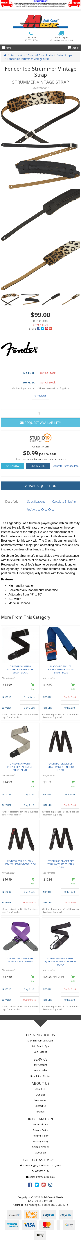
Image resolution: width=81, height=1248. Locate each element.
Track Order (40, 1070)
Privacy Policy (40, 1130)
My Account (40, 1064)
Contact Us (40, 1105)
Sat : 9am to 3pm (40, 1046)
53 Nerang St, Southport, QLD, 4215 (40, 1165)
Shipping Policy (40, 1147)
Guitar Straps (64, 55)
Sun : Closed (40, 1051)
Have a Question (41, 485)
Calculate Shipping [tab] (64, 501)
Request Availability (40, 422)
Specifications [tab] (36, 501)
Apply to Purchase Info (66, 465)
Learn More (38, 465)
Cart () (73, 47)
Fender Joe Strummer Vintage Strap (28, 59)
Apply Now (12, 465)
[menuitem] (39, 328)
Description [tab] (12, 501)
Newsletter (41, 1100)
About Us (40, 1089)
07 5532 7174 (40, 1171)
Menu (7, 47)
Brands (41, 1111)
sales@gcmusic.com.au (40, 1176)
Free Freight (61, 38)
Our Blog (40, 1094)
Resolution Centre (40, 1076)
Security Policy (40, 1141)
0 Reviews (40, 395)
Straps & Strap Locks (40, 55)
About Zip (40, 1152)
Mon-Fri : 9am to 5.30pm (40, 1040)
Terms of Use (40, 1124)
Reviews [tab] (40, 510)
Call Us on (31, 39)
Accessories (17, 55)
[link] (30, 1184)
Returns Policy (40, 1135)
